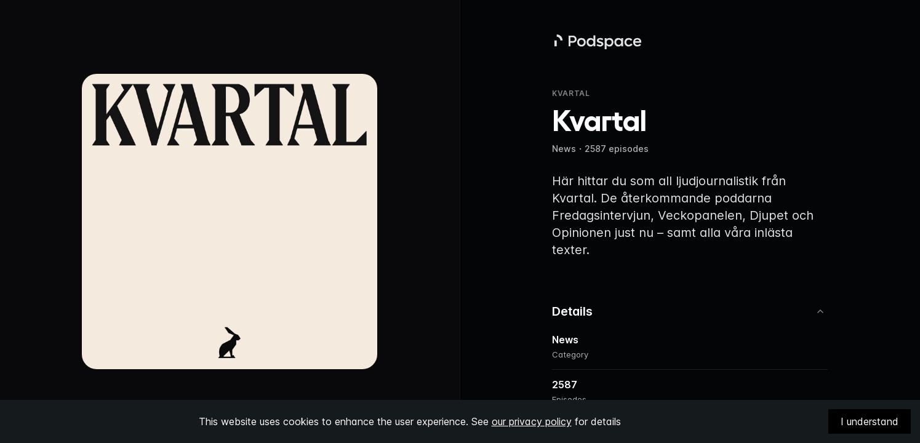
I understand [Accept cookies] (869, 421)
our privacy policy (532, 421)
